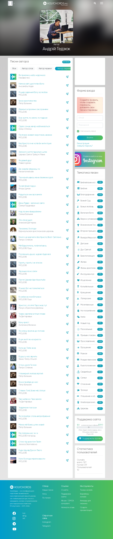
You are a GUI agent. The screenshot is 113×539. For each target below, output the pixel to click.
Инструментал (90, 274)
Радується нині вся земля (30, 195)
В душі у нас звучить (28, 357)
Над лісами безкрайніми (30, 212)
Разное (90, 353)
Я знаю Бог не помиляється (31, 288)
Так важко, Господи (27, 229)
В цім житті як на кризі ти (30, 339)
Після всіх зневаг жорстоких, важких (35, 135)
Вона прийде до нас (28, 382)
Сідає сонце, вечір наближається (34, 126)
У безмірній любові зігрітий (31, 374)
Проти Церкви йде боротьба (32, 280)
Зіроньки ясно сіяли (28, 271)
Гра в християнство (28, 101)
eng (24, 516)
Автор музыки (45, 69)
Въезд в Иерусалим (90, 237)
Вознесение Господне (90, 225)
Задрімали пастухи (28, 408)
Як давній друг (25, 161)
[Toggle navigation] (101, 3)
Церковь (90, 408)
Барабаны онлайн (84, 495)
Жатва (90, 262)
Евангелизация (90, 255)
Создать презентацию (86, 509)
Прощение (90, 347)
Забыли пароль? (85, 146)
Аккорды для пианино (85, 502)
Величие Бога (90, 213)
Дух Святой (90, 249)
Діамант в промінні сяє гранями (33, 109)
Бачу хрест (24, 322)
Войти (90, 138)
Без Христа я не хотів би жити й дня (35, 143)
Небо (90, 317)
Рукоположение (90, 365)
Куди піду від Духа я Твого (30, 450)
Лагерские (90, 298)
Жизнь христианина (90, 268)
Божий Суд (90, 200)
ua (24, 518)
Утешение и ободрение (90, 396)
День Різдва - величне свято (32, 203)
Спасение (90, 384)
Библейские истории (90, 182)
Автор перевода (65, 69)
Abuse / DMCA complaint (67, 502)
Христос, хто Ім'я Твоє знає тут (33, 305)
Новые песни (47, 490)
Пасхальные (90, 329)
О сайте (64, 490)
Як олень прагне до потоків (31, 331)
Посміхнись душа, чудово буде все (35, 254)
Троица (90, 390)
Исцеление (90, 280)
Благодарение (90, 194)
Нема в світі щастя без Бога (31, 84)
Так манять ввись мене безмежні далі (36, 178)
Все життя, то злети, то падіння (33, 118)
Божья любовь (90, 207)
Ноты (44, 494)
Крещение (90, 292)
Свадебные (90, 372)
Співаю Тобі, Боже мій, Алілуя (32, 391)
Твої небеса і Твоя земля (30, 399)
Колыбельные (90, 286)
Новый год (90, 323)
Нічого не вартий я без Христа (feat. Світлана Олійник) (44, 237)
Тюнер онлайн (86, 490)
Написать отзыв (67, 507)
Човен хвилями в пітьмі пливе (32, 314)
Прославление (90, 341)
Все (14, 69)
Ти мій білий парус (27, 186)
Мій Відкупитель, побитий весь (33, 246)
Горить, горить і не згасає (30, 263)
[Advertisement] (90, 71)
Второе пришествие (90, 231)
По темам (46, 498)
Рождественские (90, 359)
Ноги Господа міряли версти (32, 459)
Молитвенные (90, 304)
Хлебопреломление (90, 402)
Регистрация (83, 143)
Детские (90, 243)
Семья (90, 378)
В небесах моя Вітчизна (30, 297)
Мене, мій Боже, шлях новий (31, 425)
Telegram (46, 526)
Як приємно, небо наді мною (32, 75)
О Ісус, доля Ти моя (27, 365)
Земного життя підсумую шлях (33, 152)
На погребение (90, 311)
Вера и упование (90, 219)
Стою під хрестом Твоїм (30, 442)
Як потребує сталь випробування (34, 416)
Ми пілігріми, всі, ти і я (28, 433)
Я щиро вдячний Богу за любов (33, 92)
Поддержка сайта (66, 495)
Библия (90, 188)
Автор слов (27, 69)
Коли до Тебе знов (27, 348)
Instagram (46, 522)
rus (24, 513)
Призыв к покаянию (90, 335)
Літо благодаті (25, 220)
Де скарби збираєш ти (29, 169)
